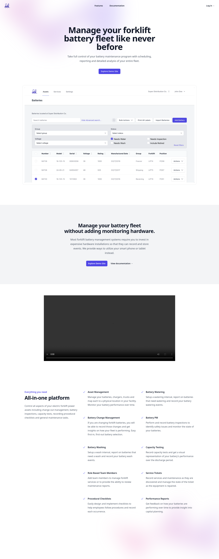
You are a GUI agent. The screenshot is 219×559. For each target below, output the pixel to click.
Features (99, 5)
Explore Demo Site (109, 71)
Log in (210, 5)
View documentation (122, 263)
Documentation (117, 5)
